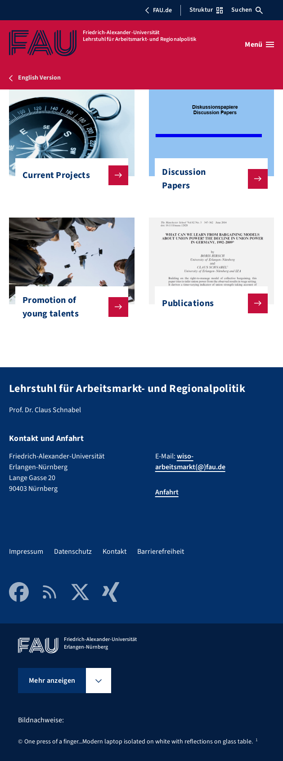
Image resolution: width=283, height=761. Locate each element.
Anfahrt (167, 492)
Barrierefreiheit (160, 551)
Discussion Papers (207, 179)
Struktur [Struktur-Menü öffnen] (206, 9)
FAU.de (158, 10)
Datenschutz (73, 551)
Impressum (26, 551)
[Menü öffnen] (259, 44)
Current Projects (68, 175)
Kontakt (114, 551)
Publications (207, 303)
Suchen (247, 9)
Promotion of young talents (68, 307)
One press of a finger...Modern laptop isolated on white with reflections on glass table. (138, 741)
